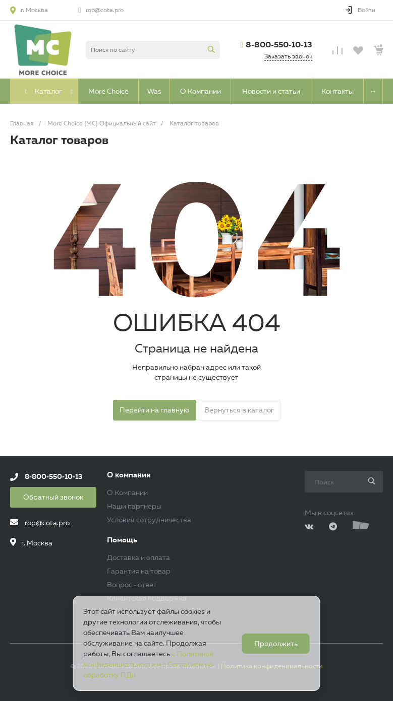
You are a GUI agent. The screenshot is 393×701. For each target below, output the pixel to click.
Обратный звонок (53, 497)
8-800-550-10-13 (279, 44)
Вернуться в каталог (239, 409)
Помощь (122, 540)
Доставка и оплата (138, 557)
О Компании (127, 492)
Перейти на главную (155, 409)
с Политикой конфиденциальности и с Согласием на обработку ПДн (148, 664)
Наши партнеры (134, 506)
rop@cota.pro (105, 10)
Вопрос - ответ (132, 584)
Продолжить (276, 643)
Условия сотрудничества (149, 519)
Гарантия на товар (139, 571)
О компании (129, 475)
